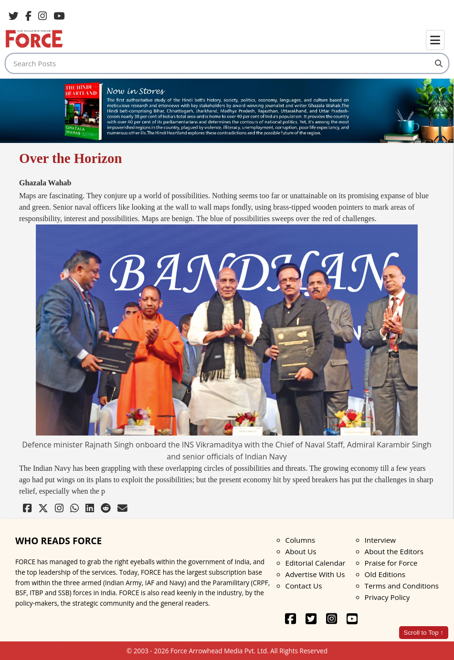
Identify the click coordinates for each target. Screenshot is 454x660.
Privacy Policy (387, 597)
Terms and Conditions (402, 585)
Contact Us (303, 585)
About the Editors (394, 551)
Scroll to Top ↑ (423, 632)
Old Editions (385, 574)
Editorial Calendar (315, 563)
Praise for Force (391, 563)
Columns (300, 540)
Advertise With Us (315, 574)
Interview (380, 540)
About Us (301, 551)
